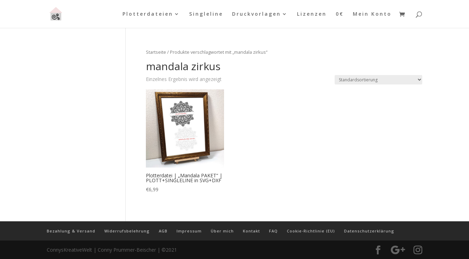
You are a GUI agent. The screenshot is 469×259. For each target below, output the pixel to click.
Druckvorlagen (256, 14)
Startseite (156, 52)
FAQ (273, 231)
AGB (163, 231)
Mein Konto (372, 14)
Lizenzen (312, 14)
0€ (340, 14)
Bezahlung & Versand (71, 231)
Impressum (189, 231)
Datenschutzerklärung (369, 231)
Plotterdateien (147, 14)
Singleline (206, 14)
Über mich (222, 231)
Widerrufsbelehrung (127, 231)
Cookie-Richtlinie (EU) (311, 231)
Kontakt (251, 231)
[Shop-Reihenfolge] (378, 79)
